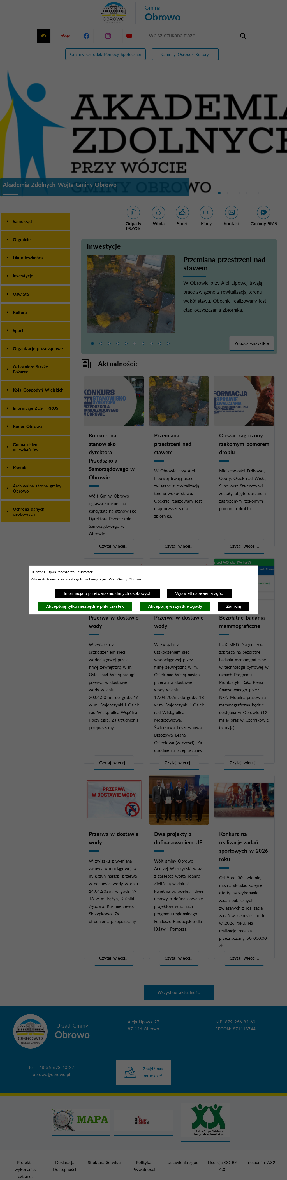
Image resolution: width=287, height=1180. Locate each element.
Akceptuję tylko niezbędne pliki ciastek (85, 606)
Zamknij (233, 606)
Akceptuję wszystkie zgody (175, 606)
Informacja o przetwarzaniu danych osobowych (107, 593)
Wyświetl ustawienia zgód (199, 593)
